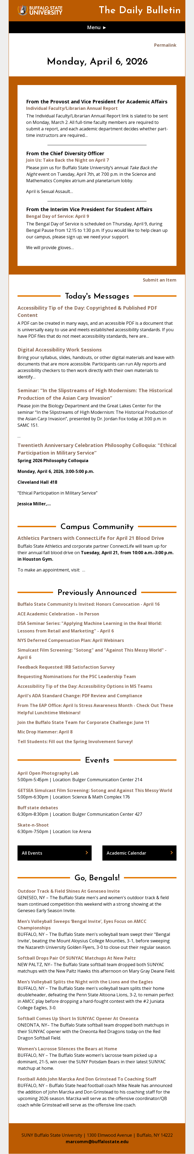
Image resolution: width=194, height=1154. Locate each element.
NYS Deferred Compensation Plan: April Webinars (71, 640)
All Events (32, 853)
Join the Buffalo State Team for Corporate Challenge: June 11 (84, 722)
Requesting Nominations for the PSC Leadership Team (77, 676)
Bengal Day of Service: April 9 (57, 216)
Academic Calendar (126, 853)
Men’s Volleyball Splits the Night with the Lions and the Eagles (85, 982)
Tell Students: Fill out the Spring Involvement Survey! (75, 741)
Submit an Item (159, 280)
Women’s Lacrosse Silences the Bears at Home (67, 1049)
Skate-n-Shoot (33, 825)
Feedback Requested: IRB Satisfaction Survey (66, 667)
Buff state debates (38, 808)
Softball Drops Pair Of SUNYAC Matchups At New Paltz (77, 958)
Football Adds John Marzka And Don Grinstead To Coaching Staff (87, 1079)
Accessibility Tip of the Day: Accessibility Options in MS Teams (85, 686)
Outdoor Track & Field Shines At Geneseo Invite (69, 891)
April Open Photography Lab (48, 773)
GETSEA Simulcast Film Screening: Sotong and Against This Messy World (95, 790)
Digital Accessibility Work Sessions (60, 349)
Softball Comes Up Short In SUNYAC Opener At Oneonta (78, 1018)
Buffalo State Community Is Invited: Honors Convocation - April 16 (89, 604)
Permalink (165, 45)
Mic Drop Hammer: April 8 (45, 732)
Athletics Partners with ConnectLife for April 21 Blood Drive (91, 537)
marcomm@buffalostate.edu (97, 1142)
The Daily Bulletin (140, 11)
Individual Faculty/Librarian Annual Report (72, 108)
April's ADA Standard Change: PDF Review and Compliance (80, 696)
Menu (94, 27)
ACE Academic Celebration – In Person (58, 614)
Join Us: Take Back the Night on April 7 (67, 160)
